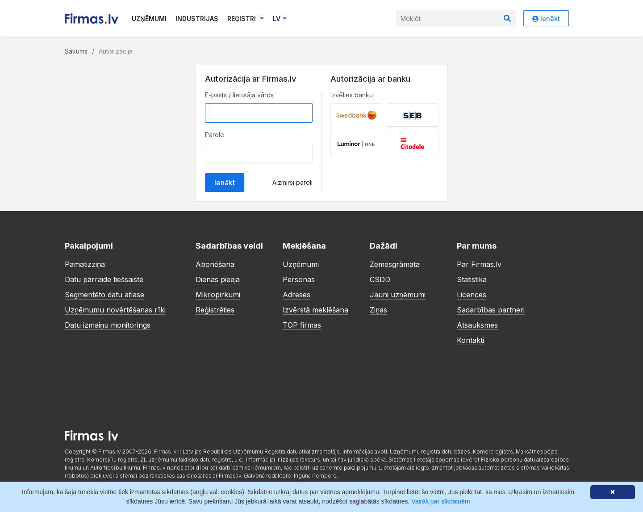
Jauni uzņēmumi (398, 294)
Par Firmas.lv (479, 264)
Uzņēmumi (149, 18)
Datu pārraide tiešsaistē (104, 279)
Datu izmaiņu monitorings (107, 325)
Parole (214, 134)
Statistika (472, 279)
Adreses (296, 294)
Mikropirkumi (218, 294)
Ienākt (546, 18)
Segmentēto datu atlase (104, 294)
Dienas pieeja (218, 279)
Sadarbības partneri (491, 309)
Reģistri (245, 18)
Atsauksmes (477, 325)
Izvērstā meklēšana (315, 309)
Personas (299, 279)
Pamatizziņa (85, 264)
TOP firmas (302, 325)
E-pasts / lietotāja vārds (239, 95)
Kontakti (470, 340)
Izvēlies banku (351, 95)
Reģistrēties (215, 309)
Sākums (76, 51)
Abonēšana (215, 264)
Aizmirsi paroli (292, 182)
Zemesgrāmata (395, 264)
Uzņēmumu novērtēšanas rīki (115, 309)
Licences (471, 294)
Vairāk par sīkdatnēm (440, 501)
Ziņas (378, 309)
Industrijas (196, 18)
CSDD (380, 279)
